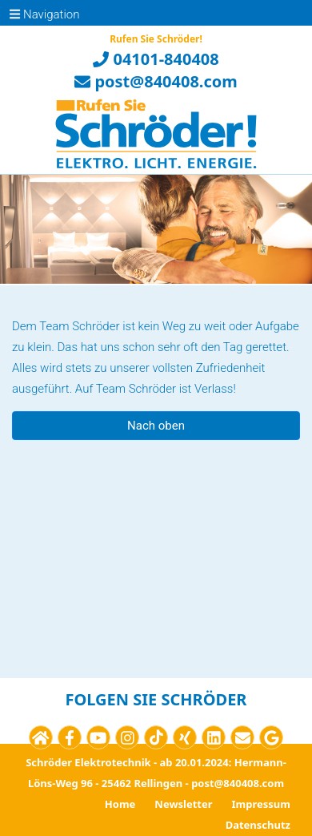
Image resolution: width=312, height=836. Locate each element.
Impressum (261, 804)
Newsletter (183, 804)
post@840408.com (156, 81)
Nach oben (156, 425)
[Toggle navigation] (19, 13)
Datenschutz (258, 825)
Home (120, 804)
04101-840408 (155, 59)
